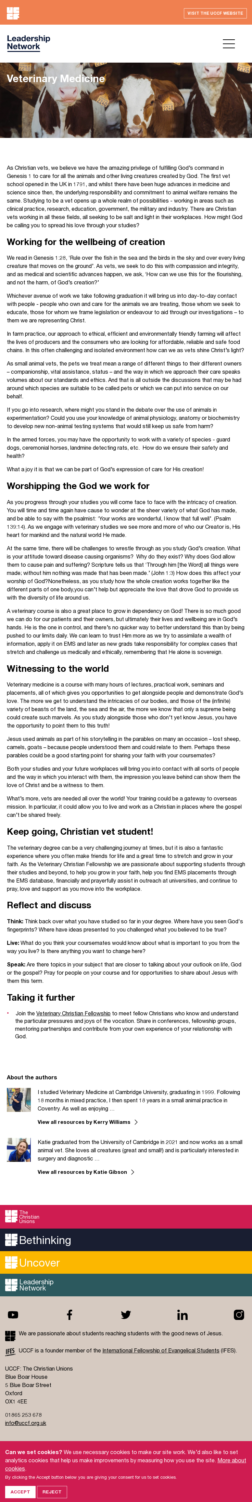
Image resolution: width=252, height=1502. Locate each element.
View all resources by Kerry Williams (84, 1122)
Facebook (69, 1315)
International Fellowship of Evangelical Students (160, 1350)
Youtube (13, 1315)
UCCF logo (28, 43)
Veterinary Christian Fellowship (73, 1013)
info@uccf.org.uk (25, 1423)
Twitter (126, 1315)
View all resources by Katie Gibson (82, 1172)
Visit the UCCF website (215, 13)
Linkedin (182, 1315)
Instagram (239, 1315)
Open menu (229, 43)
